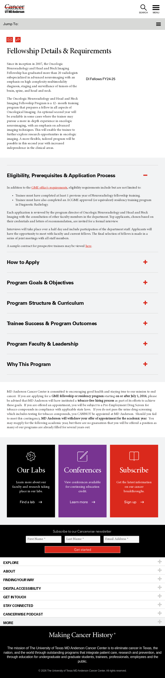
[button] (152, 24)
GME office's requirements (49, 187)
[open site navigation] (156, 9)
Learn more (82, 502)
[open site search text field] (143, 9)
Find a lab (31, 502)
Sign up (134, 502)
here (89, 246)
